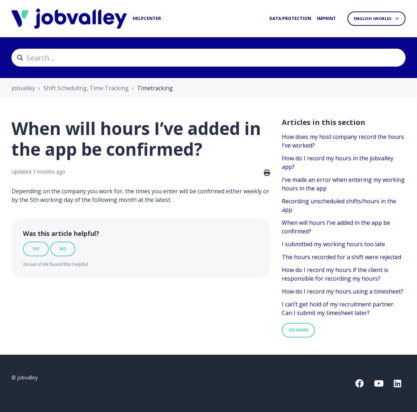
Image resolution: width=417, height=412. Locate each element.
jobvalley (23, 88)
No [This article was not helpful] (63, 248)
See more (298, 330)
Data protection (290, 18)
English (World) (373, 18)
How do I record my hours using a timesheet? (342, 291)
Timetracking (155, 88)
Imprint (326, 18)
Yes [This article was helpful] (35, 248)
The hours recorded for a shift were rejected (341, 257)
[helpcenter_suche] (208, 58)
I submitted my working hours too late (333, 244)
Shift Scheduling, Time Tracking (86, 88)
